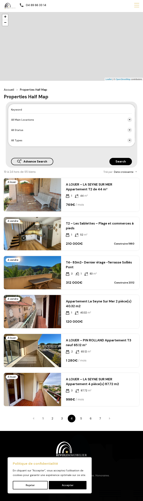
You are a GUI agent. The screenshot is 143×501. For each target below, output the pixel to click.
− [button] (5, 23)
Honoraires (102, 475)
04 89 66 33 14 (36, 5)
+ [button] (5, 17)
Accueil (9, 90)
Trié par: (108, 172)
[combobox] (71, 120)
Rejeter (30, 485)
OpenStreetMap (123, 79)
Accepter (68, 485)
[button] (136, 5)
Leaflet (109, 79)
